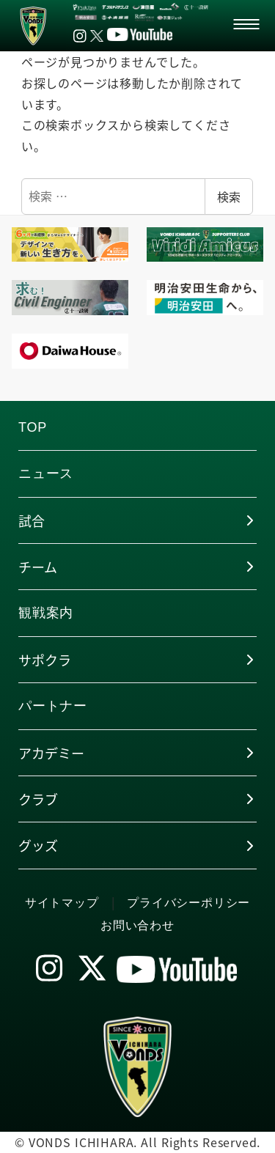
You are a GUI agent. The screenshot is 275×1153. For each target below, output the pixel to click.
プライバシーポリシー (188, 902)
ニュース (45, 473)
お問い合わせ (137, 925)
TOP (32, 427)
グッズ (38, 845)
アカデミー (51, 752)
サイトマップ (62, 902)
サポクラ (44, 659)
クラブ (38, 798)
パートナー (52, 706)
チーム (37, 566)
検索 (229, 196)
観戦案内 (45, 612)
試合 (31, 520)
